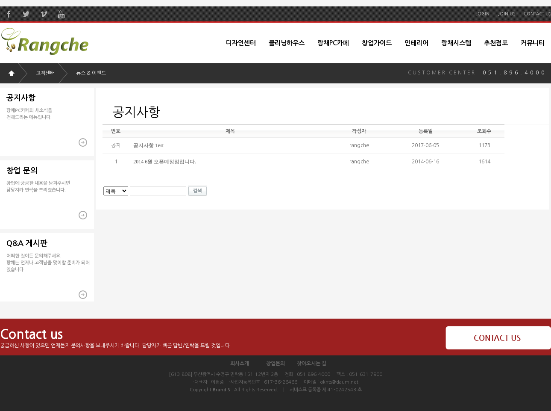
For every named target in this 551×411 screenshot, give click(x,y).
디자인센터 (241, 43)
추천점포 (496, 43)
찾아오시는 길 (311, 363)
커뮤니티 (533, 43)
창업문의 (275, 363)
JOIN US (506, 14)
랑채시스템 (456, 43)
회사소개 (239, 363)
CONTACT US (537, 14)
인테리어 (416, 43)
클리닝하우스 (287, 43)
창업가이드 (377, 43)
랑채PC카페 (333, 43)
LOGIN (482, 14)
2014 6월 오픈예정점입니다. (164, 162)
